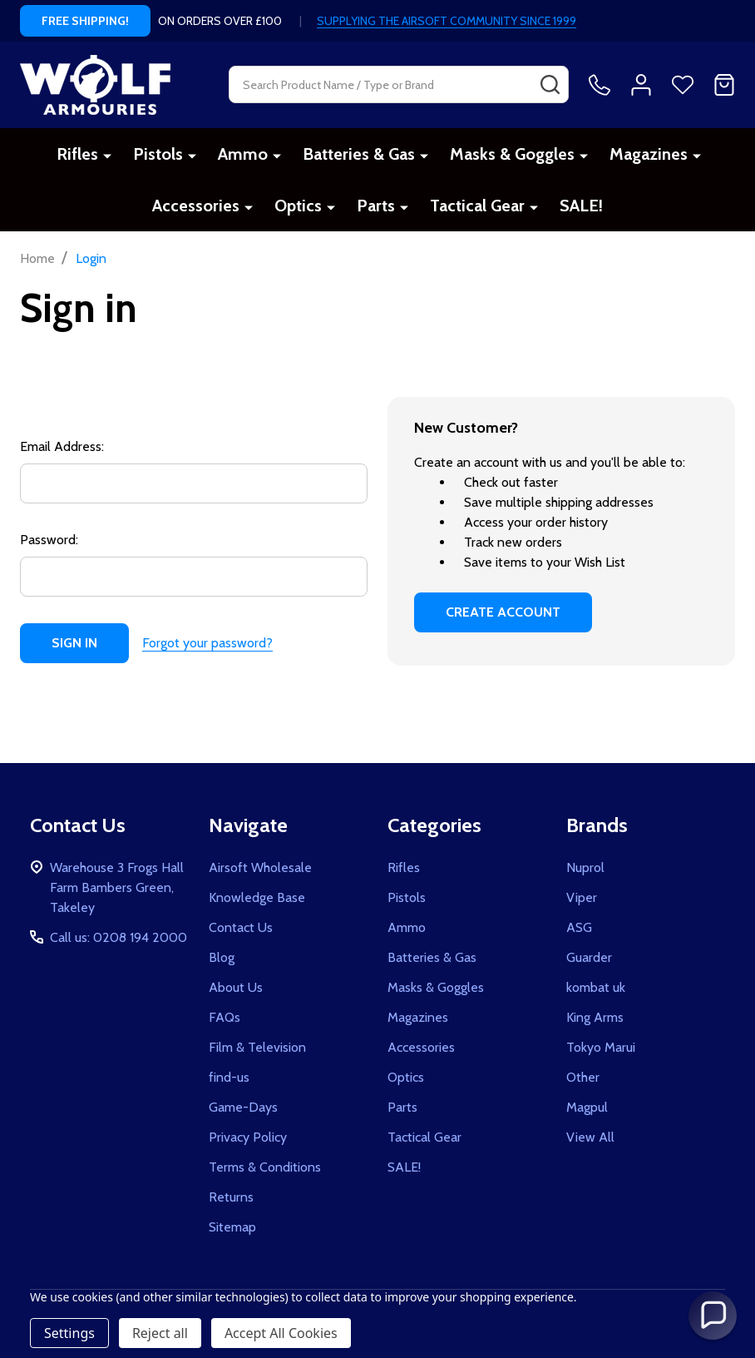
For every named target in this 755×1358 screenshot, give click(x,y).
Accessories (195, 206)
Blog (221, 957)
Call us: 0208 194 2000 (118, 937)
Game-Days (243, 1107)
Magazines (648, 154)
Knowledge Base (257, 897)
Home (37, 258)
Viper (581, 897)
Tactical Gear (477, 206)
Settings (69, 1333)
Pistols (158, 154)
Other (583, 1077)
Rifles (77, 154)
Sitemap (232, 1227)
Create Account (503, 612)
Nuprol (585, 867)
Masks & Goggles (512, 154)
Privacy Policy (248, 1137)
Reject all (160, 1333)
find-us (229, 1077)
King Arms (595, 1017)
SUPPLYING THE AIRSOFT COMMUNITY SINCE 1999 (446, 20)
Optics (298, 206)
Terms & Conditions (265, 1167)
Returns (231, 1197)
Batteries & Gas (359, 154)
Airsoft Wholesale (260, 867)
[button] (712, 1315)
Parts (376, 206)
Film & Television (257, 1047)
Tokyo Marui (600, 1047)
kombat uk (595, 987)
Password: (49, 540)
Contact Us (241, 927)
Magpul (587, 1107)
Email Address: (62, 446)
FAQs (224, 1017)
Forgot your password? (207, 643)
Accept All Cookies (281, 1333)
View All (590, 1137)
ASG (579, 927)
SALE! (581, 206)
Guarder (589, 957)
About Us (236, 987)
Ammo (243, 154)
